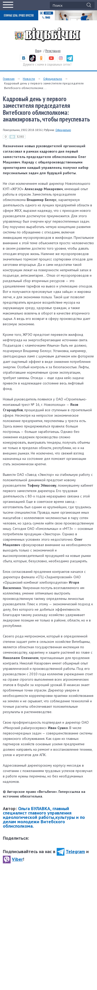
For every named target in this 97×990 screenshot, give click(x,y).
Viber (13, 859)
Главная (8, 79)
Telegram (71, 851)
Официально (52, 79)
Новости (29, 79)
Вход (38, 51)
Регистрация (53, 51)
